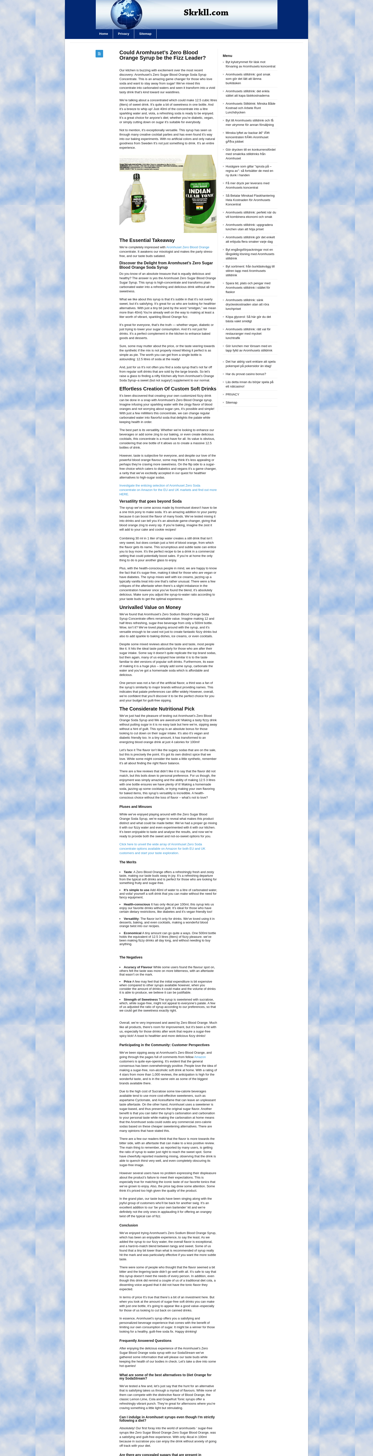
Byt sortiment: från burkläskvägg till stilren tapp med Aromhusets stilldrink (250, 271)
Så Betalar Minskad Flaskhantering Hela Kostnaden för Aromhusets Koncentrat (250, 200)
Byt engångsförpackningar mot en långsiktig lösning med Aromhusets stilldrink (250, 254)
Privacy (123, 34)
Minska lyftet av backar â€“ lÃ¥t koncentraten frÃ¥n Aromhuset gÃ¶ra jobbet (248, 137)
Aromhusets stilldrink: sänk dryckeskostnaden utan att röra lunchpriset (247, 304)
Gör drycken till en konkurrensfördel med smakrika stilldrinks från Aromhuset (250, 154)
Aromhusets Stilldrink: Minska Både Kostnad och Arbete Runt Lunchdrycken (250, 108)
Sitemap (145, 34)
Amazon (200, 1057)
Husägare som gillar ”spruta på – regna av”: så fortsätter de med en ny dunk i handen (249, 171)
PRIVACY (232, 394)
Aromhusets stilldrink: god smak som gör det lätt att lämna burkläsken (248, 79)
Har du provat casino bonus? (246, 374)
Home (103, 34)
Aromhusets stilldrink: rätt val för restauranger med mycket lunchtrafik (248, 333)
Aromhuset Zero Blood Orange (187, 247)
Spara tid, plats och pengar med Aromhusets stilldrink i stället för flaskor (248, 287)
